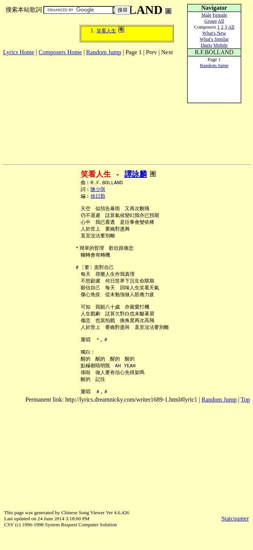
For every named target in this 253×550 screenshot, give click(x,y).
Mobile (220, 45)
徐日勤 (97, 197)
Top (245, 417)
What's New (214, 33)
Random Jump (103, 52)
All (221, 21)
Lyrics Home (18, 52)
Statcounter (235, 536)
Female (220, 15)
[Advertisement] (91, 108)
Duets (206, 45)
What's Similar (213, 39)
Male (206, 15)
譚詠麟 (135, 174)
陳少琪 (97, 190)
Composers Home (60, 52)
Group (210, 21)
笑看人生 (106, 31)
